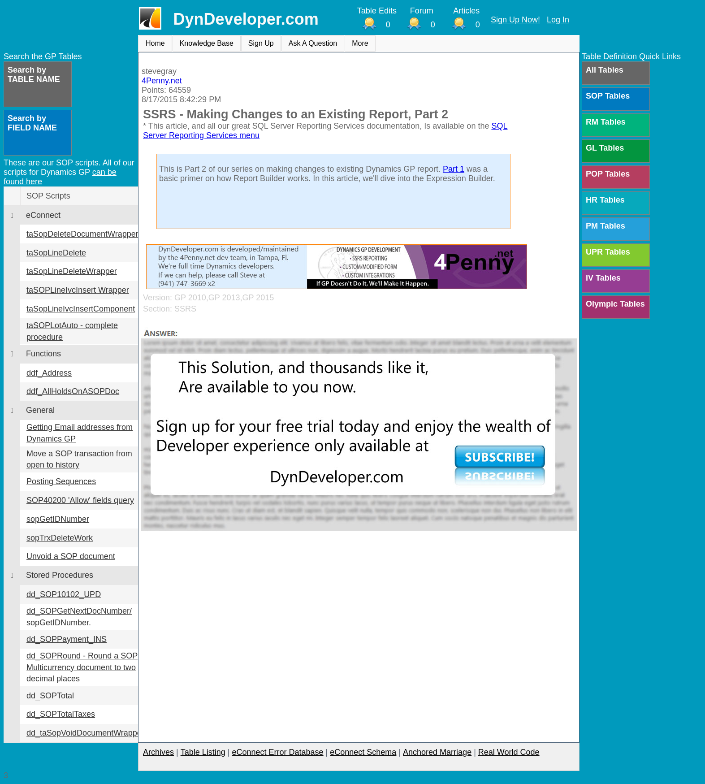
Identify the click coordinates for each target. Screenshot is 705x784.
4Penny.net (162, 80)
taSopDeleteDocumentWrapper (82, 234)
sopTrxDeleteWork (59, 537)
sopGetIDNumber (57, 519)
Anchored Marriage (437, 752)
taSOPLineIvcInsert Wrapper (77, 290)
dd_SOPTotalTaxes (60, 714)
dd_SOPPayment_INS (66, 639)
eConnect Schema (363, 752)
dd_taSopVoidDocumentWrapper (85, 732)
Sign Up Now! (515, 19)
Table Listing (203, 752)
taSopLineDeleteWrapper (71, 271)
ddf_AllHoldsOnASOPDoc (72, 391)
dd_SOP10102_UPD (63, 594)
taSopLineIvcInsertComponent (80, 308)
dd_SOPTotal (50, 695)
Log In (558, 19)
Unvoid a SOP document (70, 556)
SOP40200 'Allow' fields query (80, 500)
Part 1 (453, 169)
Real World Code (509, 752)
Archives (158, 752)
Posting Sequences (61, 481)
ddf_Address (49, 372)
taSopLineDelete (56, 252)
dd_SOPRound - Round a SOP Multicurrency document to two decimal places (82, 667)
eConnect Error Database (277, 752)
